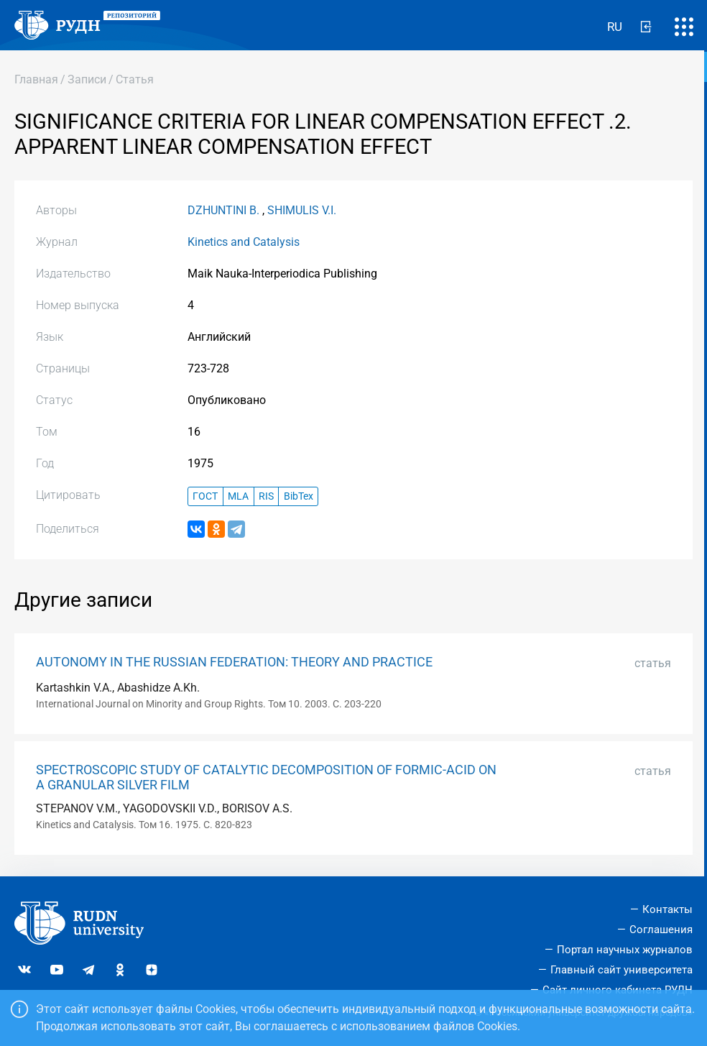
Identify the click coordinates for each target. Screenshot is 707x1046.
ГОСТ (205, 496)
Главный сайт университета (621, 969)
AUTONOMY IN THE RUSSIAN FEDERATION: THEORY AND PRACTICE (234, 662)
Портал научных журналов (625, 949)
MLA (238, 496)
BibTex (298, 496)
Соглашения (661, 929)
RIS (266, 496)
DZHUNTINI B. (223, 210)
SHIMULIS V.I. (301, 210)
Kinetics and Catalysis (244, 242)
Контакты (667, 909)
